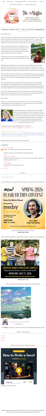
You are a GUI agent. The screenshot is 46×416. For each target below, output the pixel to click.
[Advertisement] (23, 398)
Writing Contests (33, 1)
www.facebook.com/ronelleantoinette (9, 127)
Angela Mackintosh (8, 156)
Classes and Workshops (20, 1)
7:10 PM (5, 166)
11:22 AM (6, 161)
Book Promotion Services (16, 4)
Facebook (3, 335)
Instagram (3, 337)
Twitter (2, 339)
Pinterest (3, 341)
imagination (16, 140)
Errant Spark (16, 122)
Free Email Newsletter (30, 4)
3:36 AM (5, 154)
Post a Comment (4, 168)
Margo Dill (6, 163)
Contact (41, 1)
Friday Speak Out (9, 140)
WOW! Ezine (10, 1)
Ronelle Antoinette (24, 140)
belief (3, 140)
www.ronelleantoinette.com (27, 127)
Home (3, 1)
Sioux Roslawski (7, 147)
